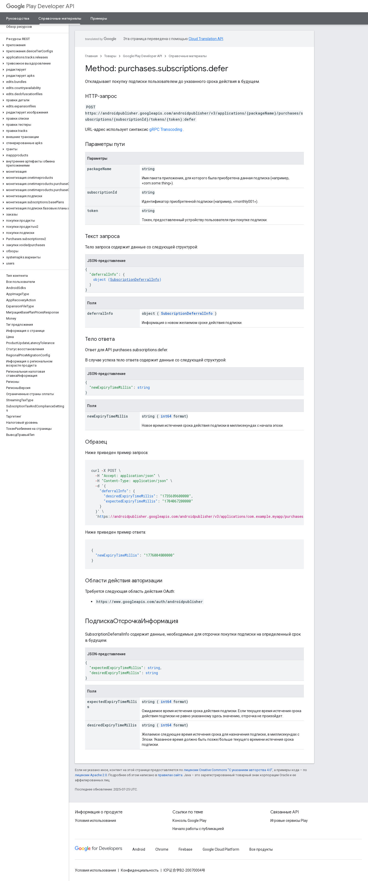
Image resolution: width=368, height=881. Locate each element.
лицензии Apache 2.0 (91, 775)
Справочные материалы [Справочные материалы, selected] (59, 18)
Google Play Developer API (142, 56)
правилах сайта (170, 775)
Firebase (185, 849)
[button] (33, 45)
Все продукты (261, 849)
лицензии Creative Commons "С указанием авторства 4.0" (228, 770)
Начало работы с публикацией (198, 829)
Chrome (161, 849)
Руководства (17, 18)
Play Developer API (40, 6)
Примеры (98, 18)
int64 (166, 416)
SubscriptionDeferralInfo (134, 279)
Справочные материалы (188, 56)
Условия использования (95, 821)
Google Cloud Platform (221, 849)
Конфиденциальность (140, 870)
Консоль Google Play (189, 821)
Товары (110, 56)
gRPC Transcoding (165, 129)
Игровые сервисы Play (289, 821)
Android (138, 849)
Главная (91, 56)
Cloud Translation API (206, 39)
